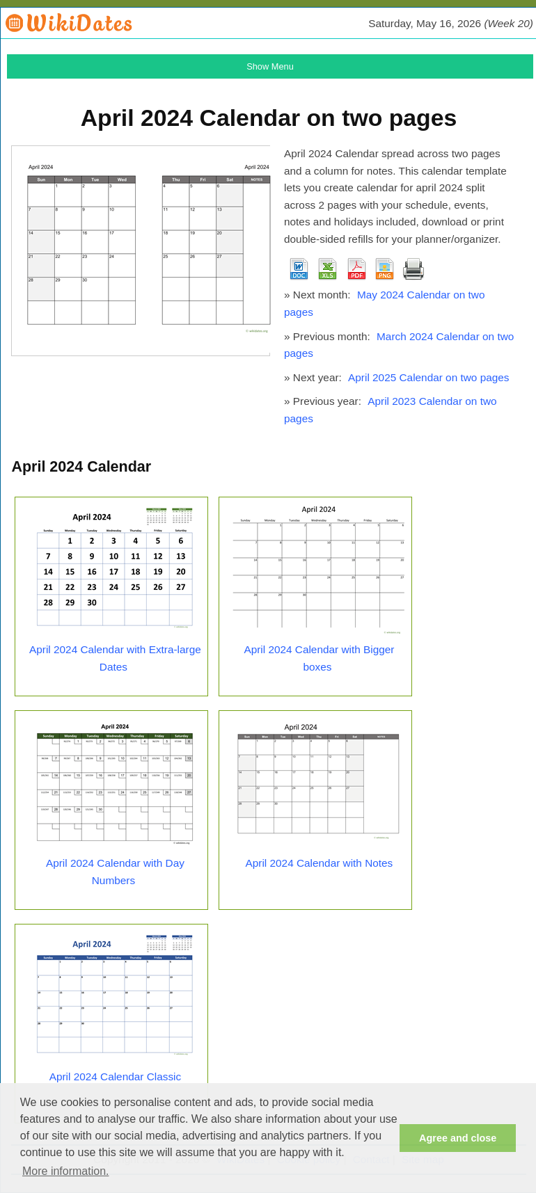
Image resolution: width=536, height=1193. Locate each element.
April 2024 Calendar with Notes (319, 863)
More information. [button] (65, 1171)
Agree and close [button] (457, 1138)
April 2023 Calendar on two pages (390, 409)
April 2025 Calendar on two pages (428, 377)
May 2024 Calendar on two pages (384, 303)
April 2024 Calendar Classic (115, 1076)
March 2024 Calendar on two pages (399, 345)
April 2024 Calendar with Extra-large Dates (115, 658)
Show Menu (270, 66)
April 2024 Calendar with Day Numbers (115, 871)
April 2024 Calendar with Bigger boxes (319, 658)
